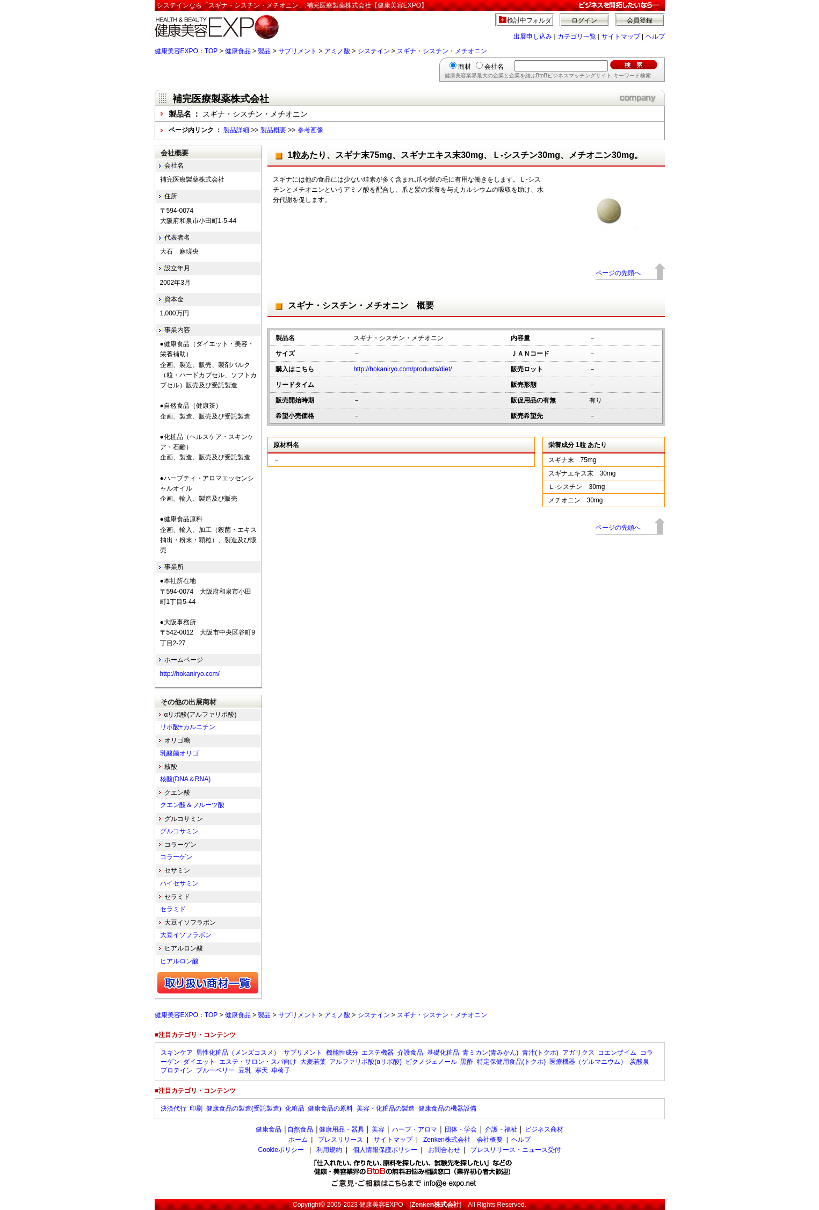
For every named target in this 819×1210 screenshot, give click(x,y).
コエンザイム (617, 1052)
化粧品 (295, 1108)
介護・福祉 (501, 1129)
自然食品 (300, 1129)
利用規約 (329, 1150)
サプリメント (297, 51)
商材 (464, 66)
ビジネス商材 (544, 1129)
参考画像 (310, 130)
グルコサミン (179, 831)
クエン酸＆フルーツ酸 (192, 805)
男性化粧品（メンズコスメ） (238, 1052)
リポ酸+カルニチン (187, 727)
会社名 (494, 66)
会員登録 (640, 20)
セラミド (173, 909)
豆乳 (244, 1070)
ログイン (584, 20)
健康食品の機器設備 (447, 1108)
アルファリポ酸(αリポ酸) (365, 1061)
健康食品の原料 (330, 1108)
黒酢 (466, 1061)
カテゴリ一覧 (576, 36)
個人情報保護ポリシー (385, 1150)
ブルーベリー (215, 1070)
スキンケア (177, 1052)
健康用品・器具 (341, 1129)
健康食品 (238, 51)
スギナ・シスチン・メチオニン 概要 (361, 305)
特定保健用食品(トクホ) (511, 1061)
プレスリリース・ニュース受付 (515, 1150)
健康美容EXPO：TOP (186, 51)
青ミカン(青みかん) (490, 1052)
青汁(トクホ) (540, 1052)
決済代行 (173, 1108)
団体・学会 (461, 1129)
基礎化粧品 (443, 1052)
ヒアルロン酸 (179, 961)
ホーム (298, 1139)
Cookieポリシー (281, 1150)
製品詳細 (236, 130)
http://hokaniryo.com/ (190, 674)
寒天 (261, 1070)
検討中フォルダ (529, 20)
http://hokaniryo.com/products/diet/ (402, 369)
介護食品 (410, 1052)
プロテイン (177, 1070)
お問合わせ (444, 1150)
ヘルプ (655, 36)
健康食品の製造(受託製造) (243, 1108)
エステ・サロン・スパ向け (257, 1061)
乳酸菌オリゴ (179, 753)
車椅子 (281, 1070)
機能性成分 (342, 1052)
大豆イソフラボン (186, 935)
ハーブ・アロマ (414, 1129)
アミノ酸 (337, 51)
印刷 (196, 1108)
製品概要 (273, 130)
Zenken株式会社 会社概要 (463, 1139)
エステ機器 (377, 1052)
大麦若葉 (313, 1061)
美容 (378, 1129)
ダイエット (199, 1061)
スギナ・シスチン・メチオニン (442, 51)
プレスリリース (340, 1139)
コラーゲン (176, 857)
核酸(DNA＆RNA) (185, 779)
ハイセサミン (179, 883)
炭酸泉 (639, 1061)
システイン (374, 51)
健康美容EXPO (381, 1204)
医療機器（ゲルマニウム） (588, 1061)
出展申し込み (532, 36)
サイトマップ (620, 36)
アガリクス (578, 1052)
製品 (264, 51)
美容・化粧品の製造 (386, 1108)
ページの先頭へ (618, 273)
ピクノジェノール (431, 1061)
